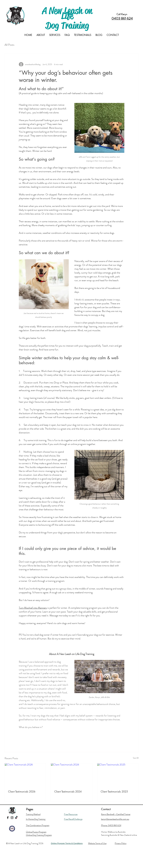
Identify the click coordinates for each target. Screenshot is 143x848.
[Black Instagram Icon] (12, 817)
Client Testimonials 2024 (68, 791)
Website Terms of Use (97, 843)
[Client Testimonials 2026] (25, 774)
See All (136, 757)
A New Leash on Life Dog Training (67, 18)
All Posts (9, 45)
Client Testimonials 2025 (114, 791)
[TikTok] (16, 817)
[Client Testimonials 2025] (117, 774)
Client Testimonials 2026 (21, 791)
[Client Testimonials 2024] (71, 774)
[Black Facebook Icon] (8, 817)
